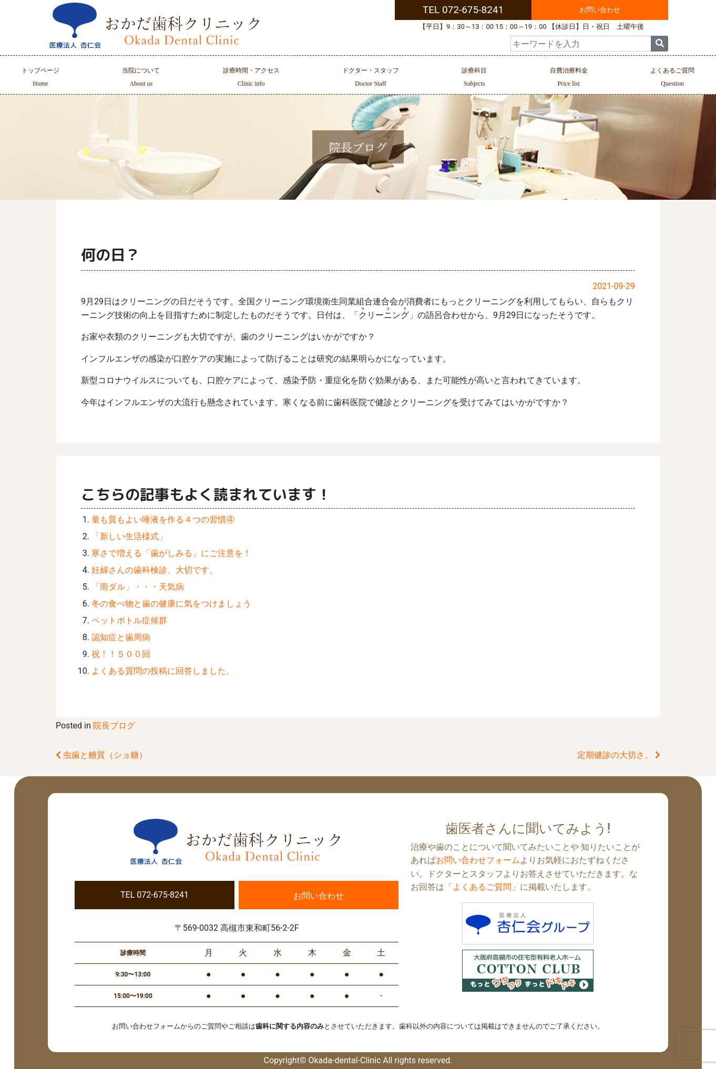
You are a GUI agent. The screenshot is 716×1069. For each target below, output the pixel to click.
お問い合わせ (599, 10)
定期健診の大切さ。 (618, 755)
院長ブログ (114, 726)
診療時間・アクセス (251, 78)
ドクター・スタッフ (370, 78)
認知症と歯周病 (120, 637)
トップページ (40, 78)
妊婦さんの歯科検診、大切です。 (154, 570)
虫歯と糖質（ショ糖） (101, 755)
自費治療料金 (569, 78)
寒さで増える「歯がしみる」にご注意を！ (171, 553)
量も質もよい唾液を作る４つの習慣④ (162, 520)
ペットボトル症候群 (129, 620)
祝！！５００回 (120, 654)
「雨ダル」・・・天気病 (137, 587)
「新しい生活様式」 (129, 536)
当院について (141, 78)
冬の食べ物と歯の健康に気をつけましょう (171, 604)
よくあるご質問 (672, 78)
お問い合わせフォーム (478, 860)
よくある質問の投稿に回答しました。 (162, 671)
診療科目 (474, 78)
